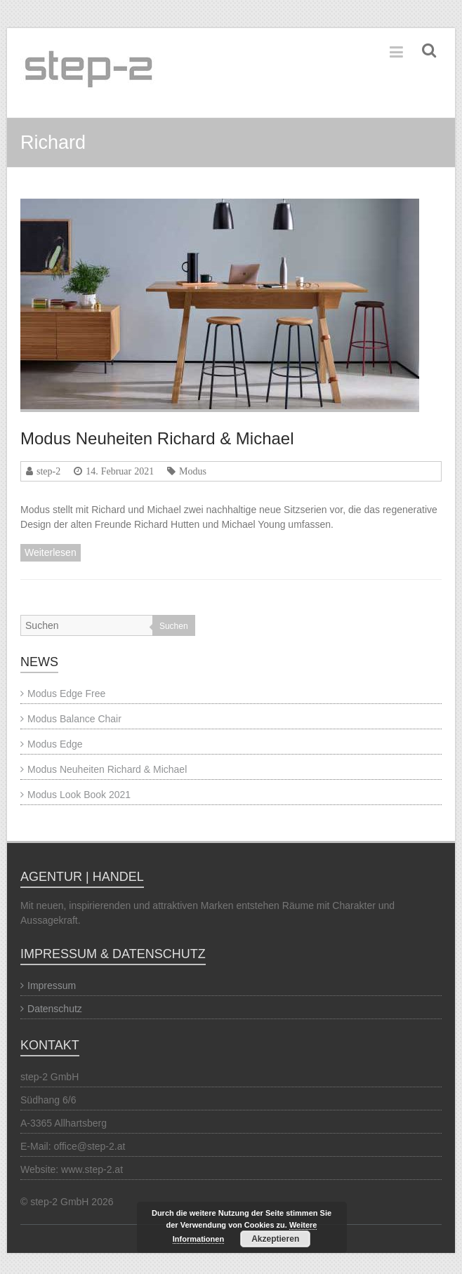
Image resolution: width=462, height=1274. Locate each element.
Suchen (173, 626)
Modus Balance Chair (74, 718)
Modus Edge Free (66, 693)
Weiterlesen (51, 552)
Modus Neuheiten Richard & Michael (157, 438)
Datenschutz (54, 1008)
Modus (192, 471)
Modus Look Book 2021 (79, 794)
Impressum (51, 985)
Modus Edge (55, 744)
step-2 (48, 471)
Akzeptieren (275, 1239)
